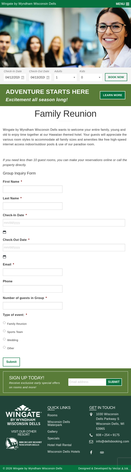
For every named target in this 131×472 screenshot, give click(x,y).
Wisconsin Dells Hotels (63, 451)
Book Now (116, 77)
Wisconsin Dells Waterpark (58, 423)
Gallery (52, 431)
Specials (53, 438)
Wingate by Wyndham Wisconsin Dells (29, 3)
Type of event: (15, 314)
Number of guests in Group (25, 298)
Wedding (12, 340)
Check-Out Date (39, 71)
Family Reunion (17, 323)
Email (8, 264)
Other (10, 348)
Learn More (112, 95)
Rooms (52, 415)
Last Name (12, 198)
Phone (8, 281)
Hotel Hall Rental (59, 445)
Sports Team (15, 331)
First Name (12, 181)
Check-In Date (13, 71)
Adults (58, 71)
